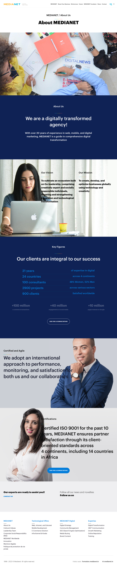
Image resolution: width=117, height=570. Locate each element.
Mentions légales (10, 544)
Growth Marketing (94, 531)
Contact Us (8, 496)
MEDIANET (54, 4)
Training (91, 536)
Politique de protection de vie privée (14, 548)
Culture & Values (10, 528)
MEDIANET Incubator (90, 4)
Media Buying (65, 533)
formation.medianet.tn (90, 561)
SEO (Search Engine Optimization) (72, 531)
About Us (7, 525)
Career (81, 4)
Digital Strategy (65, 525)
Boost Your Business (64, 4)
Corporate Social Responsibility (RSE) (15, 535)
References (74, 4)
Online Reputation (94, 533)
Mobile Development (39, 528)
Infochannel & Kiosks (39, 533)
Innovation (7, 541)
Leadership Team (10, 531)
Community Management (69, 528)
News (99, 4)
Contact (104, 4)
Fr (114, 4)
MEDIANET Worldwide (11, 538)
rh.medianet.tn (107, 561)
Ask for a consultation (58, 321)
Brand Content (65, 536)
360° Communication (96, 528)
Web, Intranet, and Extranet (42, 525)
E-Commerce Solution (40, 531)
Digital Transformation (96, 525)
